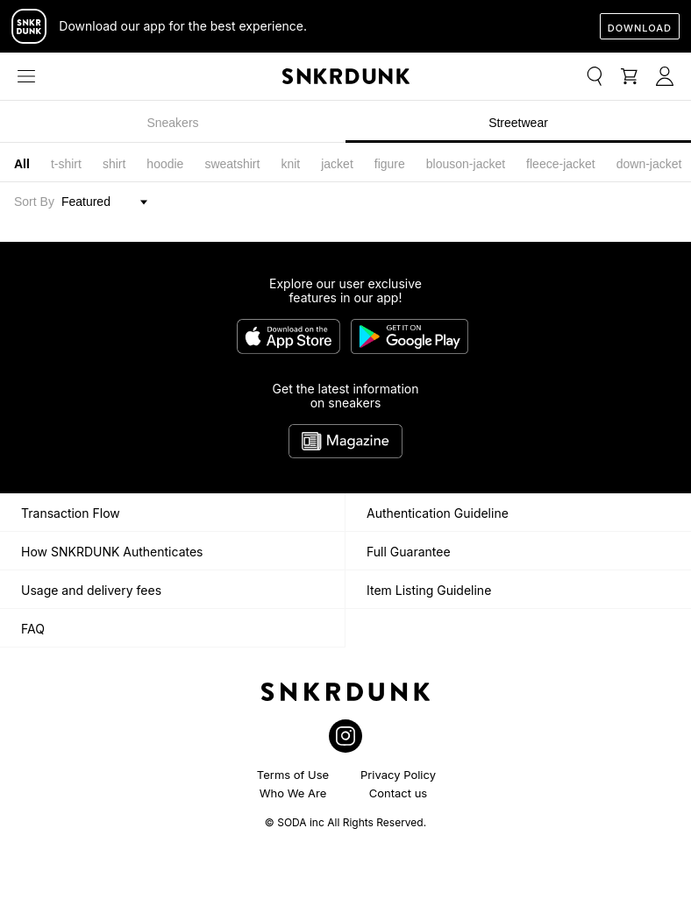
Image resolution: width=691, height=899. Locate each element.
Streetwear (518, 123)
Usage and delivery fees (91, 590)
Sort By (34, 202)
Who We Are (293, 793)
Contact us (398, 793)
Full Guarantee (409, 551)
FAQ (33, 628)
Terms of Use (293, 775)
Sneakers (172, 123)
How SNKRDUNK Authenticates (112, 551)
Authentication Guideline (438, 513)
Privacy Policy (398, 775)
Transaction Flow (70, 513)
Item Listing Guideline (429, 590)
